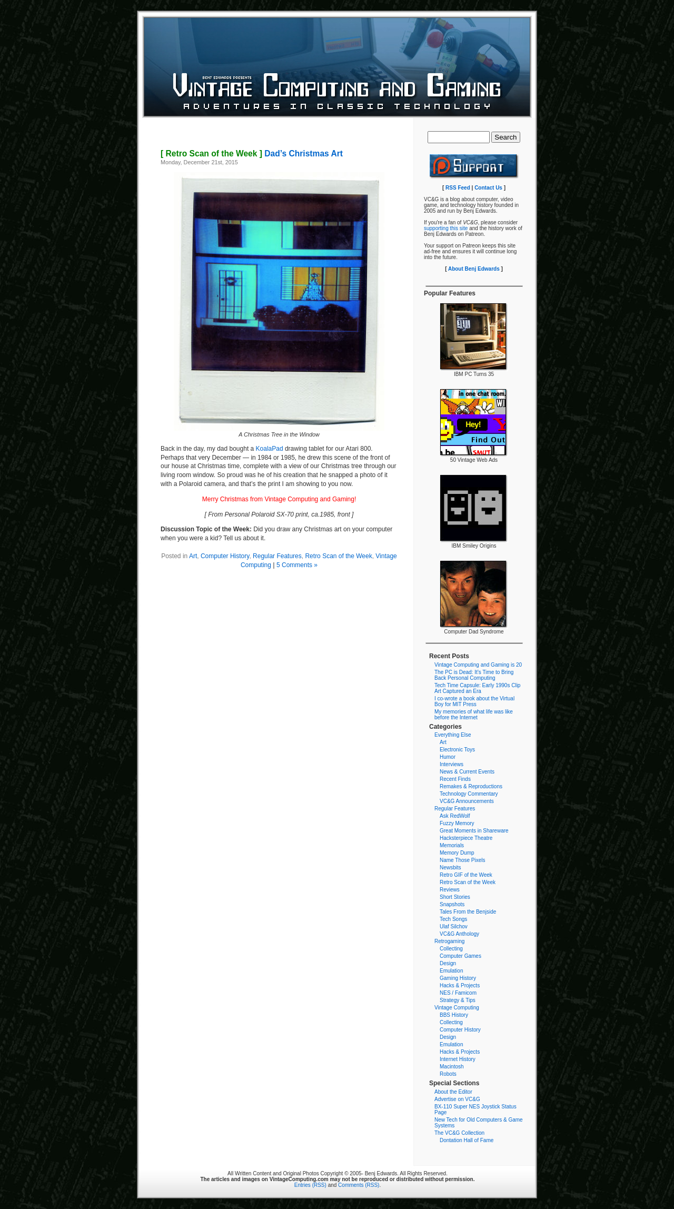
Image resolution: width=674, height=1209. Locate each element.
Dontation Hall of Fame (466, 1140)
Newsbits (450, 867)
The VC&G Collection (459, 1133)
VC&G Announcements (467, 801)
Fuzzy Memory (457, 823)
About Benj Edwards (474, 269)
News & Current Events (467, 772)
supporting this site (446, 228)
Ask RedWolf (455, 816)
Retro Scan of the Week (338, 556)
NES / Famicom (458, 993)
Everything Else (452, 735)
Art (193, 556)
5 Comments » (297, 565)
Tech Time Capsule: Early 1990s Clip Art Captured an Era (477, 688)
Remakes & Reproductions (471, 786)
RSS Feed (457, 188)
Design (448, 963)
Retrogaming (449, 941)
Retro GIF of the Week (466, 875)
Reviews (450, 890)
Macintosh (452, 1066)
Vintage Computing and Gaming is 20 (478, 665)
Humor (447, 757)
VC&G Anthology (459, 934)
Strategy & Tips (457, 1000)
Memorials (452, 845)
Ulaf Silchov (454, 926)
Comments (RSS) (358, 1185)
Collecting (451, 949)
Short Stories (455, 897)
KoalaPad (269, 448)
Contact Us (488, 188)
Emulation (451, 971)
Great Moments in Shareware (474, 831)
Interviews (451, 764)
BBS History (454, 1015)
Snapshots (452, 904)
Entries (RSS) (310, 1185)
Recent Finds (455, 779)
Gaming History (458, 978)
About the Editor (453, 1092)
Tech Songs (453, 919)
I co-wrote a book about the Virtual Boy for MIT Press (474, 701)
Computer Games (460, 956)
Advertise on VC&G (457, 1099)
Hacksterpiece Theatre (466, 838)
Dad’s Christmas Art (252, 153)
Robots (448, 1074)
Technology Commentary (469, 794)
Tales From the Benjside (468, 912)
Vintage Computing (456, 1007)
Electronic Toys (457, 749)
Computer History (225, 556)
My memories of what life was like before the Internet (473, 714)
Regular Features (277, 556)
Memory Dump (457, 853)
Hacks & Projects (460, 985)
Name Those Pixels (462, 860)
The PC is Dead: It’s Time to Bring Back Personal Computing (473, 675)
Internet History (457, 1059)
